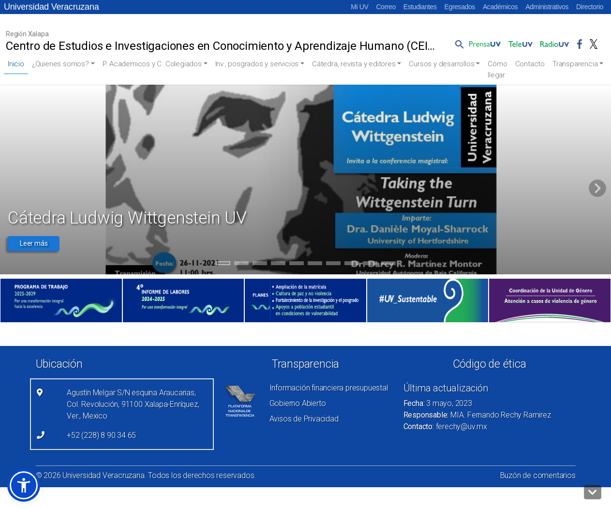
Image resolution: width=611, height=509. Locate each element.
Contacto (530, 64)
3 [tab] (259, 264)
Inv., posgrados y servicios (257, 64)
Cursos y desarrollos (441, 64)
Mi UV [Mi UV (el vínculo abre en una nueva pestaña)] (359, 7)
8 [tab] (351, 264)
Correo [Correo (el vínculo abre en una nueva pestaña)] (385, 7)
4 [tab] (278, 264)
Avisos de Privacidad (304, 418)
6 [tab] (315, 264)
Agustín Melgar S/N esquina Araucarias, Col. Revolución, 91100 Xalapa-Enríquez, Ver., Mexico (133, 404)
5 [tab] (296, 264)
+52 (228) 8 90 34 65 (101, 435)
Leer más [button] (33, 243)
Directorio (589, 7)
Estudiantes (420, 7)
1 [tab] (223, 264)
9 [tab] (370, 264)
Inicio (16, 64)
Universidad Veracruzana (51, 7)
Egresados (460, 7)
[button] (457, 44)
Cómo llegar (497, 69)
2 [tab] (241, 264)
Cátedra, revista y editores (354, 64)
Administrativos (546, 7)
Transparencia (574, 64)
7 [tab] (333, 264)
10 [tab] (388, 264)
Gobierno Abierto (297, 403)
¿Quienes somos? (60, 64)
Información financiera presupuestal (328, 387)
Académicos (500, 7)
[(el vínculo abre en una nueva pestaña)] (61, 300)
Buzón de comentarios (538, 475)
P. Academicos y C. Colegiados (152, 64)
